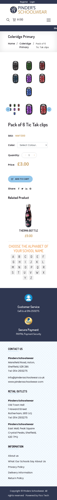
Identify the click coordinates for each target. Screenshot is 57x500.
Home (11, 43)
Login (32, 2)
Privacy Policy (16, 467)
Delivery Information (20, 472)
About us (13, 456)
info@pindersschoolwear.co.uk (26, 377)
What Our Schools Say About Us (27, 461)
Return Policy (16, 478)
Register (24, 2)
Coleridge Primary (25, 45)
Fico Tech (44, 495)
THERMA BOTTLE (28, 230)
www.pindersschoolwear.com (25, 381)
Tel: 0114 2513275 (18, 371)
